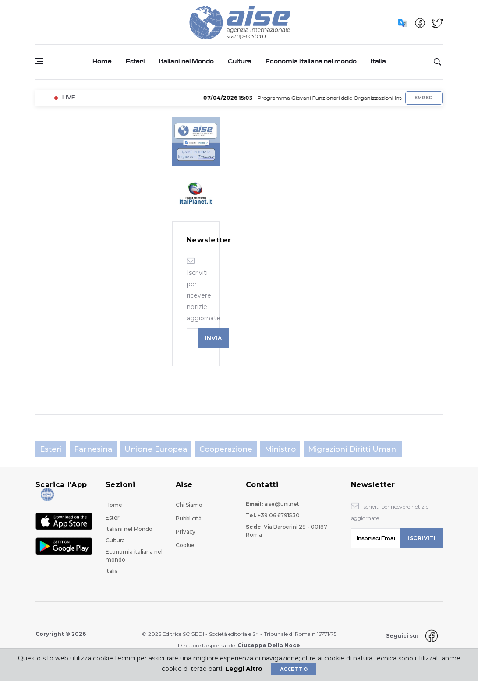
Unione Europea (155, 449)
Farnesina (93, 449)
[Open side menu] (39, 61)
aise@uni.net (281, 504)
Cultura (239, 61)
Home (102, 61)
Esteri (135, 61)
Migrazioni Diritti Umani (353, 449)
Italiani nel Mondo (186, 61)
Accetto (294, 669)
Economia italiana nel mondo (311, 61)
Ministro (280, 449)
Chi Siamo (189, 505)
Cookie (185, 545)
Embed (423, 98)
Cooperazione (225, 449)
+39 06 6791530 (279, 515)
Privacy (185, 531)
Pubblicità (189, 518)
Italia (378, 61)
